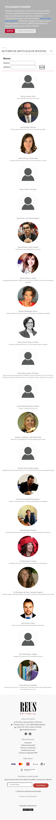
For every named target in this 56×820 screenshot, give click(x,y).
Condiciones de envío (28, 750)
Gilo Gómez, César (28, 623)
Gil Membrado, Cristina (28, 561)
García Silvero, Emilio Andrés (28, 247)
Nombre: (6, 63)
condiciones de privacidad (32, 791)
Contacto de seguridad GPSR (28, 753)
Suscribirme (40, 785)
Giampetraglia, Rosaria (28, 530)
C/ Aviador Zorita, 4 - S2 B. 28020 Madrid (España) (28, 724)
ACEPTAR (10, 31)
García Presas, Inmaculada (28, 158)
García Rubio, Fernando (28, 189)
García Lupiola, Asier (28, 96)
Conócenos (28, 743)
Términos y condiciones (28, 748)
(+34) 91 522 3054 (36, 727)
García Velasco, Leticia (28, 278)
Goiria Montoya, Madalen (28, 685)
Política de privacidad (28, 745)
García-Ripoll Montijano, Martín (28, 406)
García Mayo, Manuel (28, 127)
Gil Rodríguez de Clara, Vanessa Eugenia (28, 592)
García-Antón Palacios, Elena (28, 342)
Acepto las (29, 791)
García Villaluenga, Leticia (28, 311)
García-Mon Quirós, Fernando (28, 373)
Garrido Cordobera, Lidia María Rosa (28, 437)
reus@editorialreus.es (28, 730)
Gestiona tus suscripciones (28, 796)
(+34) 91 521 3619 (21, 727)
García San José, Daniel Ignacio (28, 218)
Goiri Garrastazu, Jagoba (28, 654)
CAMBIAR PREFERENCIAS (25, 31)
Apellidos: (7, 67)
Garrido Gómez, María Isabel (28, 468)
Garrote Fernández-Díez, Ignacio (28, 499)
